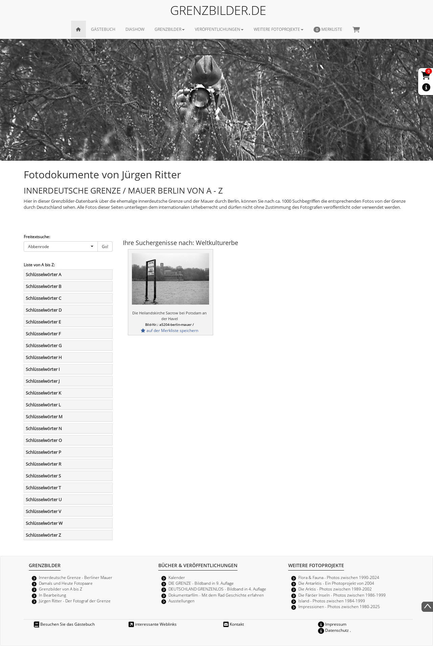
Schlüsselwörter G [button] (44, 345)
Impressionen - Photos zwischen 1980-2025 (339, 606)
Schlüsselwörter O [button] (44, 440)
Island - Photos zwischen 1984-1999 (331, 600)
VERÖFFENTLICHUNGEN (219, 29)
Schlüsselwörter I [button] (43, 369)
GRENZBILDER (170, 29)
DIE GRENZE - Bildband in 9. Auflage (201, 583)
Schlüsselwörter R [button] (43, 464)
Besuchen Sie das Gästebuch (64, 624)
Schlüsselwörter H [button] (44, 357)
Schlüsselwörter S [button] (43, 476)
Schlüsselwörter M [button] (44, 417)
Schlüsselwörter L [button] (43, 405)
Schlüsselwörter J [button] (43, 381)
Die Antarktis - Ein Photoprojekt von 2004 (336, 583)
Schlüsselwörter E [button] (43, 322)
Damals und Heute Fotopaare (66, 583)
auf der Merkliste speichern (169, 330)
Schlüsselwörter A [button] (43, 274)
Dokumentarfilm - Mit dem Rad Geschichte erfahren (216, 595)
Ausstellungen (181, 600)
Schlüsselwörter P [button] (43, 452)
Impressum (332, 624)
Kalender (176, 577)
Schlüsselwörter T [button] (43, 488)
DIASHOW (135, 29)
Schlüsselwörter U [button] (44, 499)
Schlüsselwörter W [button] (44, 523)
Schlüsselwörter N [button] (44, 428)
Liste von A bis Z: (39, 264)
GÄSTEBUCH (103, 29)
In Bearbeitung (52, 595)
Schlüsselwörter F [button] (43, 334)
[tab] (68, 274)
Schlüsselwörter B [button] (43, 286)
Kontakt (233, 624)
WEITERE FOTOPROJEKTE (278, 29)
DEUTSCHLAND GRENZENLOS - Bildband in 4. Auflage (217, 589)
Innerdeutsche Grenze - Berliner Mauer (75, 577)
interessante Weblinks (153, 624)
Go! (105, 246)
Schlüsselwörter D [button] (44, 310)
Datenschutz (333, 630)
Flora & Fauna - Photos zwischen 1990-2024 (338, 577)
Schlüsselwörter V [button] (43, 511)
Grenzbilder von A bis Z (60, 589)
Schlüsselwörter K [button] (43, 393)
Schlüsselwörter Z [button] (43, 535)
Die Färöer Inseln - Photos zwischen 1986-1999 (342, 595)
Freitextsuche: (37, 236)
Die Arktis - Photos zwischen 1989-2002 (335, 589)
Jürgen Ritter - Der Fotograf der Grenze (75, 600)
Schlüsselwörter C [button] (43, 298)
